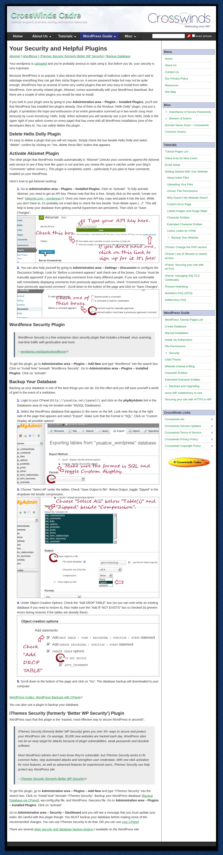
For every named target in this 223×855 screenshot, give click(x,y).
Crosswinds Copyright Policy (183, 445)
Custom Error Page (179, 204)
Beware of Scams (180, 118)
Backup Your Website (184, 237)
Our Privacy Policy (176, 78)
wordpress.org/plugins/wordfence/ (43, 351)
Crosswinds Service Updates (183, 426)
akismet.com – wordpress (43, 198)
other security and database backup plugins (63, 829)
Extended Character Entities (184, 224)
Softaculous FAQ (175, 299)
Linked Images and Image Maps (187, 211)
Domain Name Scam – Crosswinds (187, 125)
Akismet (14, 56)
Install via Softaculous (178, 339)
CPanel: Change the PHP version (186, 247)
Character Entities (178, 217)
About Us (40, 36)
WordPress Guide (97, 36)
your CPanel (130, 821)
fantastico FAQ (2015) (178, 293)
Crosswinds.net (174, 419)
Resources (171, 85)
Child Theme (173, 359)
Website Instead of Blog (180, 366)
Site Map (170, 91)
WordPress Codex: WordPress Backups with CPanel (44, 697)
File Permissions (175, 346)
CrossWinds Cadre (46, 15)
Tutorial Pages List (176, 151)
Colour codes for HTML (181, 230)
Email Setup (172, 164)
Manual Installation (176, 333)
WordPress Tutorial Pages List (184, 319)
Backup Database (118, 56)
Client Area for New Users (181, 158)
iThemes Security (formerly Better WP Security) (72, 56)
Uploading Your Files (180, 184)
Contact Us (172, 72)
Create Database (175, 326)
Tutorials (65, 36)
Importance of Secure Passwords (190, 111)
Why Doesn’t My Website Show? (187, 197)
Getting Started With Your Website (186, 171)
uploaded (40, 63)
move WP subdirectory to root (183, 392)
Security (174, 353)
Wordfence (30, 56)
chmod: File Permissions (182, 191)
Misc (129, 36)
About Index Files (178, 177)
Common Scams (175, 131)
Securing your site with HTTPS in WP (188, 399)
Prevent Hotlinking (176, 286)
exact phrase (204, 36)
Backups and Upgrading (184, 386)
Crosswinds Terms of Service (183, 432)
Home (18, 36)
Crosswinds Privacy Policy (181, 439)
